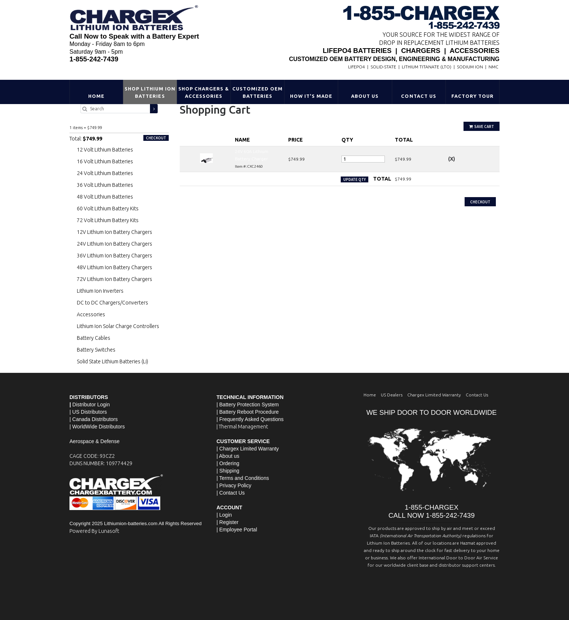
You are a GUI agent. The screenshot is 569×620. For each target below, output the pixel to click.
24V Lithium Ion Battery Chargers (114, 244)
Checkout (480, 201)
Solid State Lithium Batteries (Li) (112, 361)
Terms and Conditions (244, 478)
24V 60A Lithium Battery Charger (99, 119)
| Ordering (227, 463)
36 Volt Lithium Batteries (105, 185)
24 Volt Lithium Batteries (105, 173)
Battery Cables (93, 338)
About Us (365, 96)
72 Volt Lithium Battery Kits (108, 220)
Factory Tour (472, 96)
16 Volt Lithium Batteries (105, 161)
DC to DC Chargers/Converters (112, 303)
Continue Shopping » (201, 193)
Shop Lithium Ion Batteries (150, 92)
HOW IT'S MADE (311, 96)
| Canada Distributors (93, 419)
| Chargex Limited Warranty (247, 449)
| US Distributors (88, 412)
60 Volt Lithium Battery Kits (108, 208)
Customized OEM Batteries (257, 92)
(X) (451, 159)
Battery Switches (96, 350)
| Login (224, 515)
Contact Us (418, 96)
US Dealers (391, 394)
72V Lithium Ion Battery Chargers (114, 279)
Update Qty (354, 179)
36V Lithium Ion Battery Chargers (114, 256)
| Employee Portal (236, 529)
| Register (227, 522)
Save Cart (481, 126)
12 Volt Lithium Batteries (105, 150)
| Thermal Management (242, 427)
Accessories (91, 314)
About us (229, 456)
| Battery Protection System (247, 404)
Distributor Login (91, 404)
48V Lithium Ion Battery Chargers (114, 267)
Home (96, 96)
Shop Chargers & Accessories (203, 92)
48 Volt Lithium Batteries (105, 197)
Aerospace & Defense (94, 441)
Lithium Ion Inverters (100, 291)
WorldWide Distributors (98, 427)
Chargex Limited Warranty (434, 394)
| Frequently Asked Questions (250, 419)
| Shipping (227, 471)
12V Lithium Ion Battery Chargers (114, 232)
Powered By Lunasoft (94, 531)
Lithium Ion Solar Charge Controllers (118, 326)
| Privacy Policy (233, 485)
